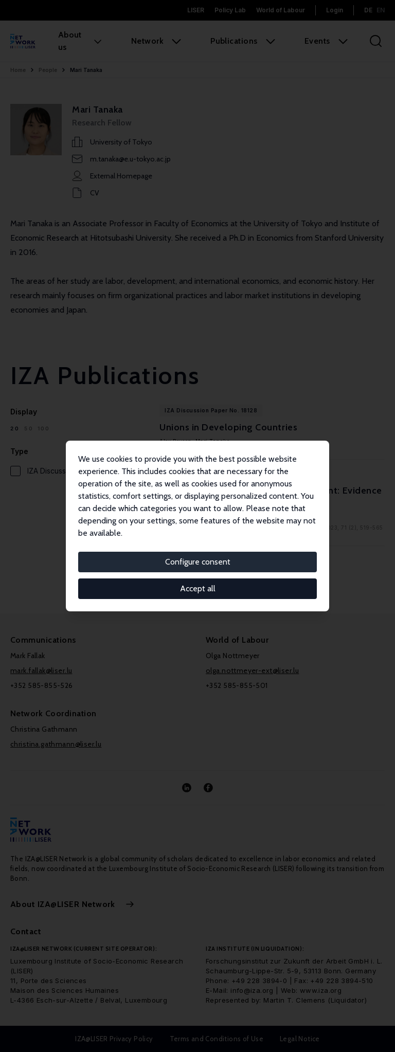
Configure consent (197, 562)
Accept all (198, 588)
